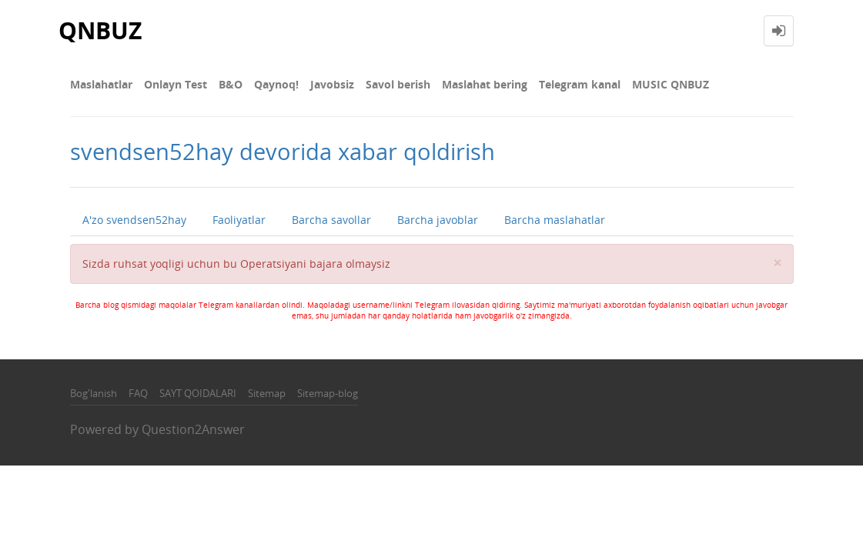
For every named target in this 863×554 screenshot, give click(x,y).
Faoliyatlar (239, 219)
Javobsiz (332, 84)
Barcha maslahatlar (554, 219)
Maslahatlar (101, 84)
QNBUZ (100, 30)
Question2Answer (193, 429)
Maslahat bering (484, 84)
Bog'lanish (93, 393)
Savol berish (398, 84)
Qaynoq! (276, 84)
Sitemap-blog (327, 393)
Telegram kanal (579, 84)
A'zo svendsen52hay (134, 219)
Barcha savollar (331, 219)
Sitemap (267, 393)
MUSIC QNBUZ (670, 84)
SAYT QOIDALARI (197, 393)
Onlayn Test (175, 84)
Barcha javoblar (437, 219)
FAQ (138, 393)
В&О (231, 84)
